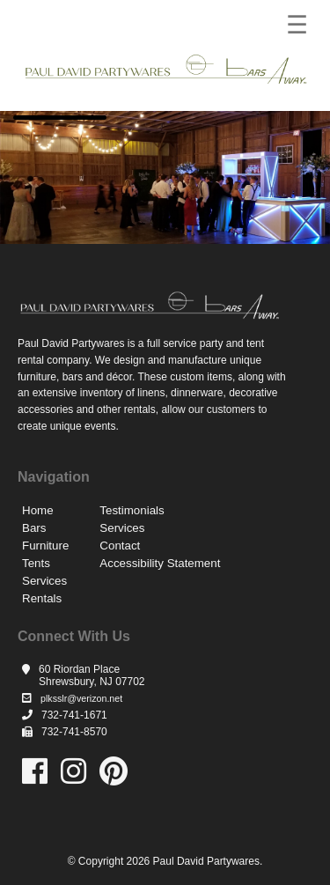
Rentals (42, 598)
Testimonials (131, 510)
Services (44, 580)
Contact (119, 545)
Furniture (45, 545)
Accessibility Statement (159, 563)
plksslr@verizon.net (81, 698)
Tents (36, 563)
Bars (34, 528)
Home (38, 510)
